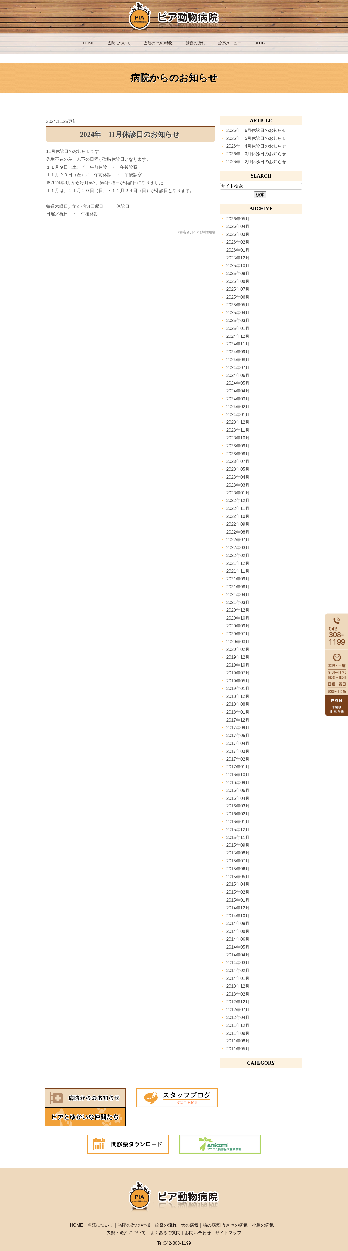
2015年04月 (237, 884)
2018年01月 (237, 712)
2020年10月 (237, 618)
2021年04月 (237, 594)
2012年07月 (237, 1009)
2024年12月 (237, 336)
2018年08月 (237, 704)
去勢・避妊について (126, 1213)
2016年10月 (237, 774)
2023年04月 (237, 477)
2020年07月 (237, 633)
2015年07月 (237, 861)
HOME (88, 43)
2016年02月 (237, 814)
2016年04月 (237, 798)
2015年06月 (237, 868)
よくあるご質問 (165, 1213)
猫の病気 (211, 1205)
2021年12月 (237, 563)
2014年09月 (237, 923)
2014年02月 (237, 970)
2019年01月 (237, 688)
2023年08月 (237, 453)
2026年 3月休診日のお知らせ (256, 153)
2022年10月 (237, 516)
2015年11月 (237, 837)
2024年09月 (237, 351)
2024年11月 (237, 344)
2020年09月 (237, 626)
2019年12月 (237, 657)
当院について (119, 43)
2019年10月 (237, 665)
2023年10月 (237, 438)
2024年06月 (237, 375)
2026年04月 (237, 226)
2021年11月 (237, 571)
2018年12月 (237, 696)
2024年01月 (237, 414)
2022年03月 (237, 547)
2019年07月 (237, 673)
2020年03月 (237, 641)
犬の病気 (189, 1205)
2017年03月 (237, 751)
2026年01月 (237, 250)
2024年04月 (237, 391)
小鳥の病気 (263, 1205)
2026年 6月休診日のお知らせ (256, 130)
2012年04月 (237, 1017)
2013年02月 (237, 994)
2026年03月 (237, 234)
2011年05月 (237, 1048)
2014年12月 (237, 908)
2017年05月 (237, 735)
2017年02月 (237, 759)
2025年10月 (237, 265)
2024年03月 (237, 399)
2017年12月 (237, 720)
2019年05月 (237, 681)
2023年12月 (237, 422)
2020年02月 (237, 649)
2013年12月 (237, 986)
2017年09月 (237, 727)
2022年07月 (237, 539)
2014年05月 (237, 947)
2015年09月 (237, 845)
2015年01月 (237, 900)
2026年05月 (237, 218)
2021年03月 (237, 602)
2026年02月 (237, 242)
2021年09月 (237, 579)
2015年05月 (237, 876)
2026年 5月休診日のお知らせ (256, 138)
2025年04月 (237, 312)
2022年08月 (237, 532)
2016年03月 (237, 806)
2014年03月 (237, 962)
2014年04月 (237, 955)
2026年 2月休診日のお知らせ (256, 161)
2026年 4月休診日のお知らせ (256, 146)
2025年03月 (237, 320)
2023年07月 (237, 461)
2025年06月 (237, 297)
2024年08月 (237, 359)
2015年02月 (237, 892)
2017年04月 (237, 743)
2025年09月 (237, 273)
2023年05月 (237, 469)
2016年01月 (237, 821)
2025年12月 (237, 258)
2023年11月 (237, 430)
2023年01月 (237, 493)
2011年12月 (237, 1025)
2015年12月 (237, 829)
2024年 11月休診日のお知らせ (130, 134)
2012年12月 (237, 1001)
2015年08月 (237, 853)
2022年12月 (237, 500)
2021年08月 (237, 586)
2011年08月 (237, 1041)
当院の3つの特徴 (158, 43)
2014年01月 (237, 978)
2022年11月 (237, 508)
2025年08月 (237, 281)
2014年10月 (237, 916)
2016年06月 (237, 790)
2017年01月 (237, 766)
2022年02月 (237, 555)
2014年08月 (237, 931)
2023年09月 (237, 446)
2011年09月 (237, 1033)
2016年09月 (237, 782)
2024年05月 (237, 383)
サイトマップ (228, 1213)
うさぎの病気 (235, 1205)
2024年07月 (237, 367)
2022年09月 (237, 524)
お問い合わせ (198, 1213)
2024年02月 (237, 406)
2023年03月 (237, 485)
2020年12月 (237, 610)
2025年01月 (237, 328)
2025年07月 (237, 289)
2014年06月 (237, 939)
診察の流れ (195, 43)
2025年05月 (237, 304)
